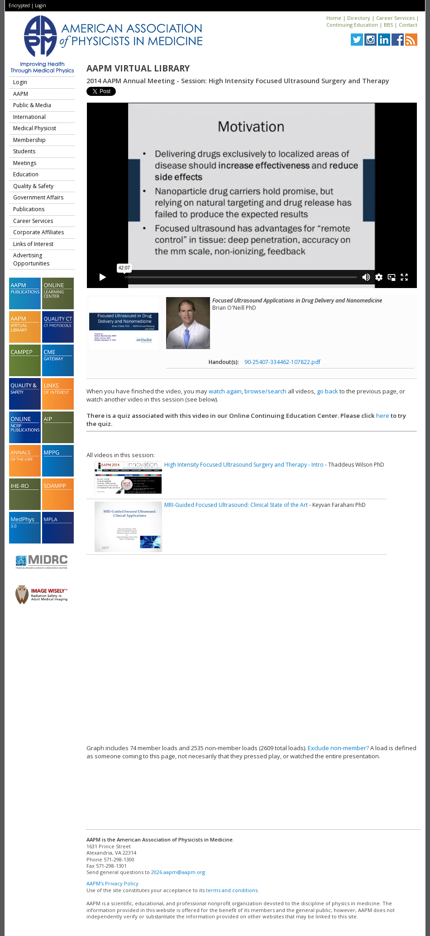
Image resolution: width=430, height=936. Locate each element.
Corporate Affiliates (38, 232)
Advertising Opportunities (31, 259)
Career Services (395, 17)
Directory (358, 17)
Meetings (24, 163)
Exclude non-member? (338, 748)
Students (24, 151)
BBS (388, 24)
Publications (28, 209)
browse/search (265, 391)
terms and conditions (232, 890)
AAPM (20, 94)
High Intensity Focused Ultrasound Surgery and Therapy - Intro (244, 464)
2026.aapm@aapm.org (178, 872)
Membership (29, 140)
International (29, 117)
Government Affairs (38, 197)
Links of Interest (33, 244)
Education (25, 174)
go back (327, 391)
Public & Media (32, 105)
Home (333, 17)
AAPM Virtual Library (138, 68)
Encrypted (19, 5)
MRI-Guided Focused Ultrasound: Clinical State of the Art (236, 505)
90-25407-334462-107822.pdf (282, 362)
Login (40, 5)
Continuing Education (352, 24)
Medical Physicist (34, 128)
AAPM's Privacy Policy (112, 883)
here (382, 415)
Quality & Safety (33, 186)
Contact (408, 24)
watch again (225, 391)
